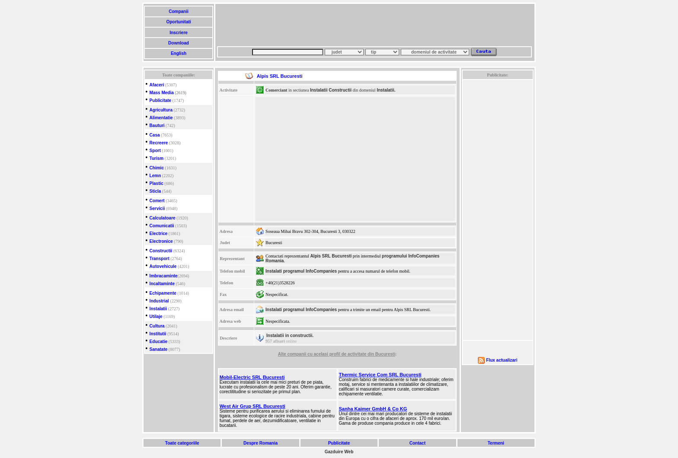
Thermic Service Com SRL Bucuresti (380, 374)
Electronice (161, 241)
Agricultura (161, 110)
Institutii (158, 333)
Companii (178, 11)
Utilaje (156, 316)
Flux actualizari (501, 360)
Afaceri (157, 85)
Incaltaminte (162, 283)
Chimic (157, 167)
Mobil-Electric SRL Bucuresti (252, 377)
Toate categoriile (182, 443)
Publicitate (161, 100)
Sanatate (159, 349)
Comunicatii (162, 225)
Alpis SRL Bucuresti (331, 256)
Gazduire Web (339, 451)
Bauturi (157, 125)
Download (178, 43)
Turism (157, 158)
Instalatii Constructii (331, 90)
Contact (417, 443)
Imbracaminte (164, 276)
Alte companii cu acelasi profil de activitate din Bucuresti (336, 354)
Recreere (159, 142)
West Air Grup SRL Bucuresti (252, 406)
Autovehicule (163, 266)
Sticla (155, 191)
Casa (155, 135)
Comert (157, 200)
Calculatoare (163, 218)
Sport (155, 150)
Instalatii (158, 308)
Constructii (161, 250)
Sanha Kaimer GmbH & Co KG (373, 408)
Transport (160, 258)
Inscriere (178, 32)
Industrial (159, 301)
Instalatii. (386, 90)
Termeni (495, 443)
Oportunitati (178, 21)
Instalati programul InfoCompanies (301, 271)
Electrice (159, 233)
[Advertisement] (374, 25)
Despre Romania (260, 443)
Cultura (157, 326)
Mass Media (162, 92)
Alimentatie (161, 117)
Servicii (157, 208)
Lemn (155, 175)
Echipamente (163, 293)
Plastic (156, 183)
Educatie (159, 341)
